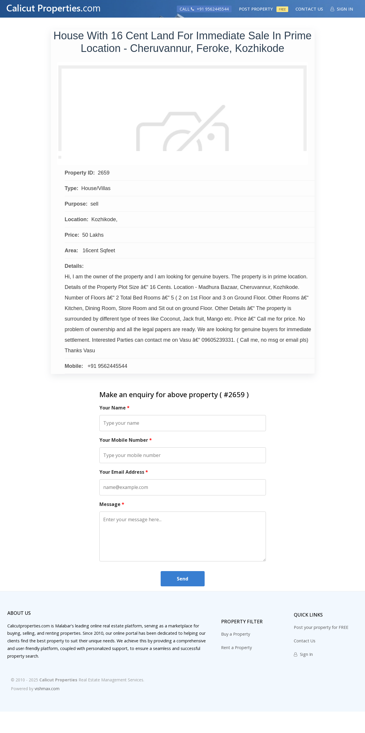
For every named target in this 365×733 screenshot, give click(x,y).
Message (111, 525)
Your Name (114, 429)
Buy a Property (235, 655)
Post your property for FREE (321, 649)
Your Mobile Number (125, 461)
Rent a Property (236, 669)
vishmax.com (47, 710)
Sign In (341, 9)
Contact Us (309, 9)
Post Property (263, 9)
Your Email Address (123, 493)
